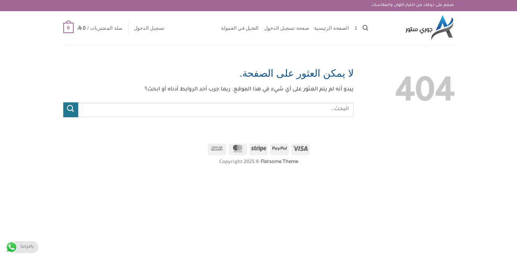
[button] (149, 27)
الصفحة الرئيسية (331, 28)
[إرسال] (70, 109)
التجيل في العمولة (240, 28)
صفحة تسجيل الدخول (286, 28)
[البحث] (365, 28)
